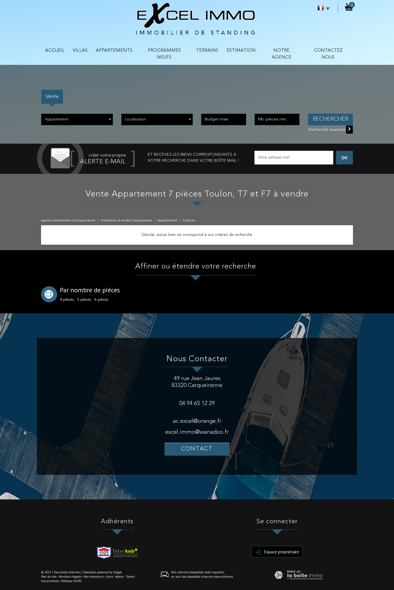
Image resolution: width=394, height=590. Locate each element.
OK (344, 157)
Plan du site (49, 577)
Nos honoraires (93, 577)
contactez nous (328, 54)
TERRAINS (207, 50)
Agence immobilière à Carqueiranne (68, 220)
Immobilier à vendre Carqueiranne (126, 220)
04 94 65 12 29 (197, 403)
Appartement (167, 220)
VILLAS (80, 50)
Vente (52, 96)
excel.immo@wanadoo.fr (197, 432)
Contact (197, 449)
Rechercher (330, 119)
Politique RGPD (71, 581)
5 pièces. (84, 299)
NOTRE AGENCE (281, 54)
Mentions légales (70, 577)
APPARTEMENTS (114, 50)
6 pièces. (101, 299)
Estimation (241, 50)
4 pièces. (67, 299)
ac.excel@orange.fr (197, 421)
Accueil (55, 50)
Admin (119, 577)
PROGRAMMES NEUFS (164, 54)
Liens (109, 577)
